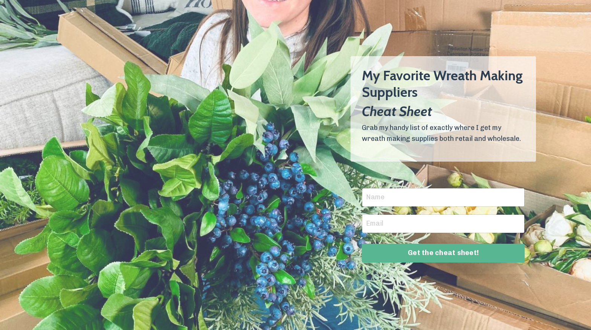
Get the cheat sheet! (443, 253)
